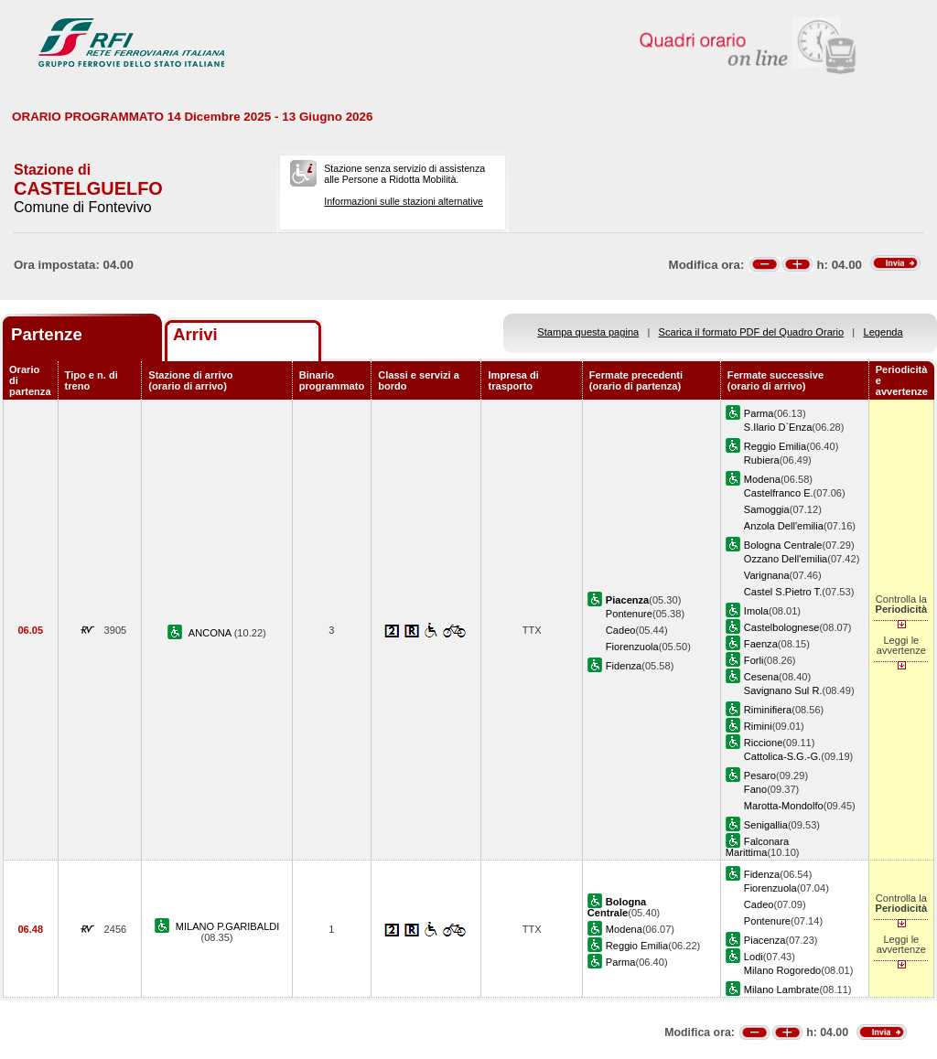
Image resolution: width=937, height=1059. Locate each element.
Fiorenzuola (632, 646)
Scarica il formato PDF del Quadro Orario (752, 331)
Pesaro (760, 775)
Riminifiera (768, 709)
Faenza (761, 643)
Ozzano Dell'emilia (785, 558)
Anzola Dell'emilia (784, 525)
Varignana (767, 575)
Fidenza (623, 665)
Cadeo (621, 630)
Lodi (753, 956)
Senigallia (766, 824)
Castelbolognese (782, 627)
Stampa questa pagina (588, 331)
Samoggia (767, 509)
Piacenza (765, 940)
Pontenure (629, 613)
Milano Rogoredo (782, 970)
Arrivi (195, 334)
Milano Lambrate (782, 989)
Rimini (758, 726)
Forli (754, 660)
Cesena (761, 676)
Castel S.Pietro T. (783, 591)
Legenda (883, 331)
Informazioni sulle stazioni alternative (403, 201)
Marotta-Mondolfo (784, 805)
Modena (762, 479)
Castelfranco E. (778, 492)
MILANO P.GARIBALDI (228, 926)
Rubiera (762, 460)
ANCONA (211, 632)
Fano (755, 789)
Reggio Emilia (775, 446)
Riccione (763, 742)
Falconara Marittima (757, 847)
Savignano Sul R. (783, 690)
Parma (759, 413)
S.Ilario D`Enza (778, 427)
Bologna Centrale (783, 545)
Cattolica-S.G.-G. (782, 756)
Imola (756, 610)
